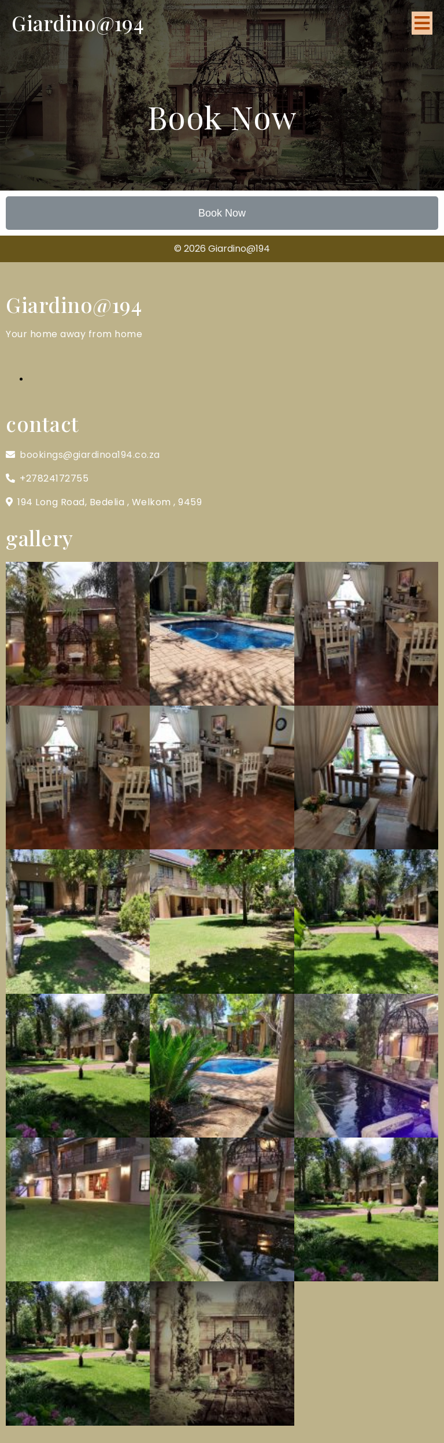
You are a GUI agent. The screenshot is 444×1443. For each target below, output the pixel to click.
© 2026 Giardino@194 (222, 248)
